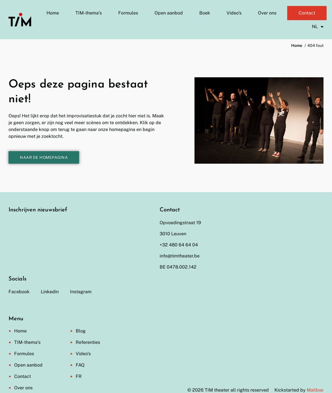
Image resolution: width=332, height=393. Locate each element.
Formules (128, 13)
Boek (204, 13)
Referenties (88, 342)
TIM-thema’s (88, 13)
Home (52, 13)
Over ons (267, 13)
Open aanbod (169, 13)
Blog (81, 331)
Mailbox (315, 390)
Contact (307, 13)
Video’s (234, 13)
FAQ (80, 365)
